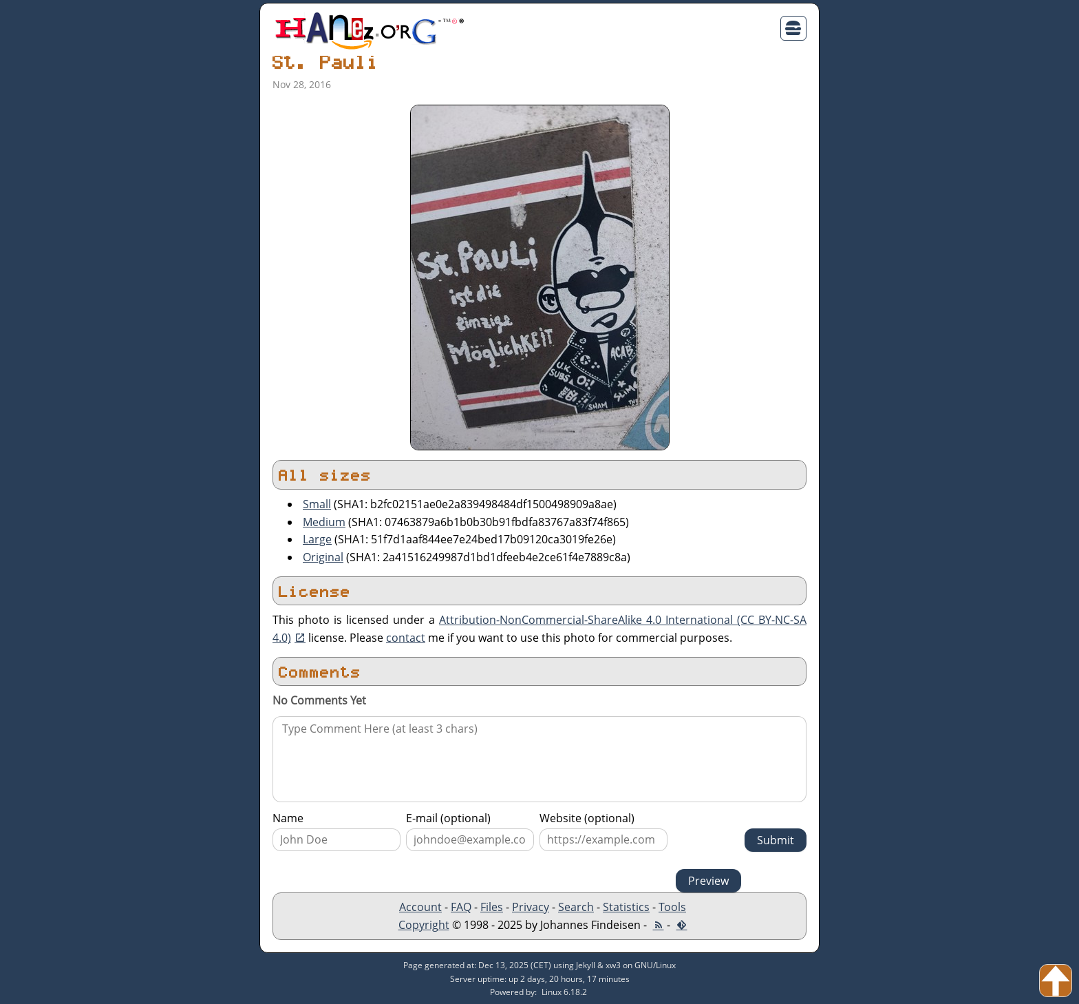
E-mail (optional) (448, 818)
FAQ (461, 906)
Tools (672, 906)
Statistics (626, 906)
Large (317, 539)
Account (420, 906)
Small (317, 504)
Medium (324, 522)
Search (576, 906)
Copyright (423, 924)
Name (288, 818)
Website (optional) (587, 818)
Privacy (530, 906)
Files (491, 906)
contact (405, 637)
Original (323, 557)
